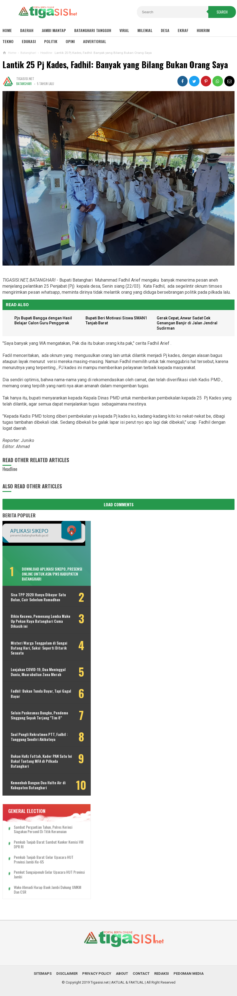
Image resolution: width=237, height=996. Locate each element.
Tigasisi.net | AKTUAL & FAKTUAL (117, 982)
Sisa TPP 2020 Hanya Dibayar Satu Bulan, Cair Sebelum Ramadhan (38, 597)
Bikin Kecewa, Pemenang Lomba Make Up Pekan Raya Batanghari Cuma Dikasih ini (37, 621)
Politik (50, 41)
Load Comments (119, 504)
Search (222, 12)
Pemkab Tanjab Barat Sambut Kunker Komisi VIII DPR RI (46, 844)
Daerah (26, 30)
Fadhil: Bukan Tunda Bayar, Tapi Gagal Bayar (36, 694)
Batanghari (24, 83)
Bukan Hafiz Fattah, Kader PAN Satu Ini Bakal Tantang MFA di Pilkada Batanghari (39, 761)
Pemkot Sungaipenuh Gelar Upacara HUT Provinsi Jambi (43, 874)
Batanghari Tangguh (92, 30)
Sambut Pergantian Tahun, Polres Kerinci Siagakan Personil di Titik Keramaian (43, 829)
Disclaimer (67, 973)
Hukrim (203, 30)
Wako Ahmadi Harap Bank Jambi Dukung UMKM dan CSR (42, 889)
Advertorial (94, 41)
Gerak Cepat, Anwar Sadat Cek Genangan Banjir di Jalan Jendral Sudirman (187, 323)
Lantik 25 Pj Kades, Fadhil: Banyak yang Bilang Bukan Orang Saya (115, 64)
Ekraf (183, 30)
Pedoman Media (189, 973)
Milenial (145, 30)
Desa (165, 30)
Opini (70, 41)
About (122, 973)
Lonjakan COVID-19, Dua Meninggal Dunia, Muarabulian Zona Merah (38, 672)
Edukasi (29, 41)
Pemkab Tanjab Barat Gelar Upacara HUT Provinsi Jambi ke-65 (43, 859)
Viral (124, 30)
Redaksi (161, 973)
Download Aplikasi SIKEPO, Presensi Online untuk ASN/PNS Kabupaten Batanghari (52, 574)
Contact (141, 973)
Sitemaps (43, 973)
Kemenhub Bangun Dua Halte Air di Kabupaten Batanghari (38, 785)
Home (7, 30)
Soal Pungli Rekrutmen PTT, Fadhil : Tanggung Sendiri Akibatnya (39, 737)
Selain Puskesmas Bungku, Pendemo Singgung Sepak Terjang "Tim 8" (39, 715)
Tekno (8, 41)
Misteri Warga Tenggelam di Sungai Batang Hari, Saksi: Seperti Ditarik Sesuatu (39, 648)
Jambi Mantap (54, 30)
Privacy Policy (96, 973)
